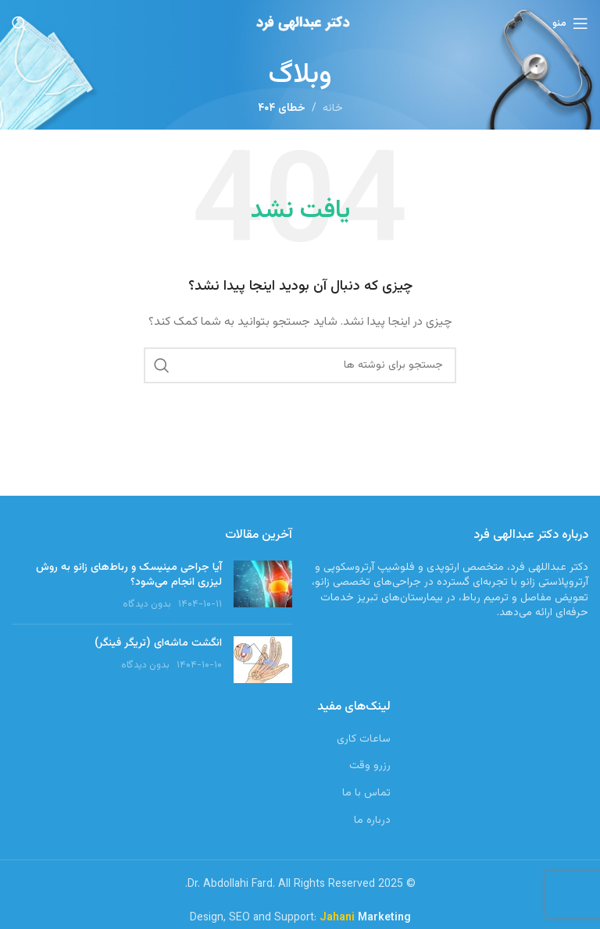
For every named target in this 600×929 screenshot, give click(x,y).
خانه (333, 108)
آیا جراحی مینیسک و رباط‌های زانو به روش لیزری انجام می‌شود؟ (129, 575)
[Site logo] (300, 24)
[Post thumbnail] (263, 587)
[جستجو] (19, 23)
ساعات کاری (364, 740)
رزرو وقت (370, 766)
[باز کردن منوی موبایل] (570, 23)
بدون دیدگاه (147, 604)
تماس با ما (366, 794)
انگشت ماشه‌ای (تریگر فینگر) (158, 643)
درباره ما (372, 821)
